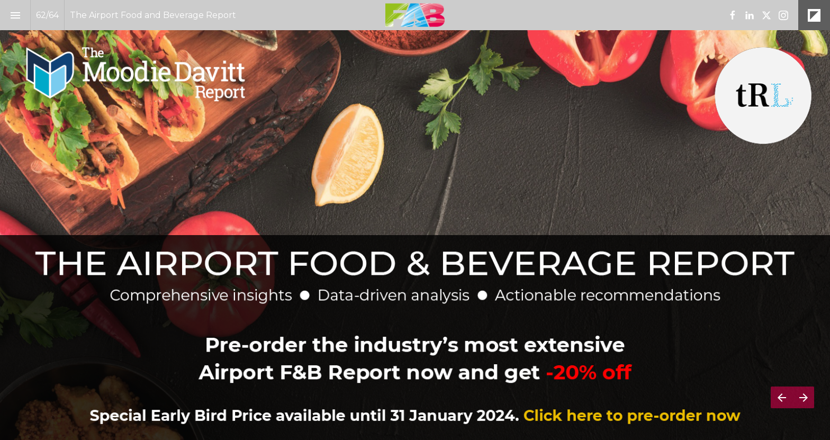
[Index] (15, 15)
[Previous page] (781, 397)
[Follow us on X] (766, 15)
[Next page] (803, 397)
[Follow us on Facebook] (732, 15)
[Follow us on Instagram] (783, 15)
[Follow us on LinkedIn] (749, 15)
